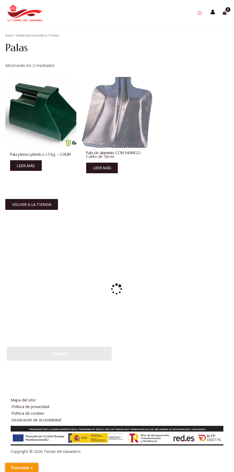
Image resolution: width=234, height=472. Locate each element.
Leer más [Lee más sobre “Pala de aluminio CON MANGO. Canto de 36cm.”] (103, 175)
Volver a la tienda (32, 212)
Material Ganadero (31, 43)
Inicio (9, 43)
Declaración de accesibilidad (37, 419)
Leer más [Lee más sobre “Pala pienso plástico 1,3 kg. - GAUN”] (27, 173)
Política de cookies (28, 413)
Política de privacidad (31, 406)
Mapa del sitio (23, 399)
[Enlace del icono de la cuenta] (212, 15)
